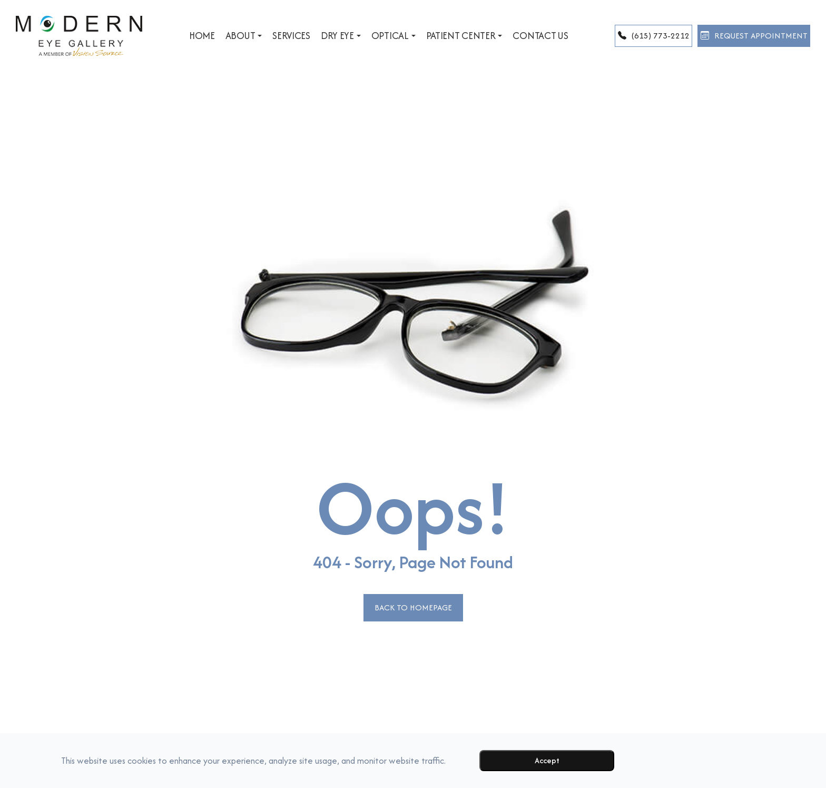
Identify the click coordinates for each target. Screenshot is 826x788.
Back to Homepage (413, 607)
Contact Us (514, 36)
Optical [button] (368, 36)
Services (265, 36)
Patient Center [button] (438, 36)
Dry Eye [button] (315, 36)
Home (176, 36)
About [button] (218, 36)
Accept (547, 760)
